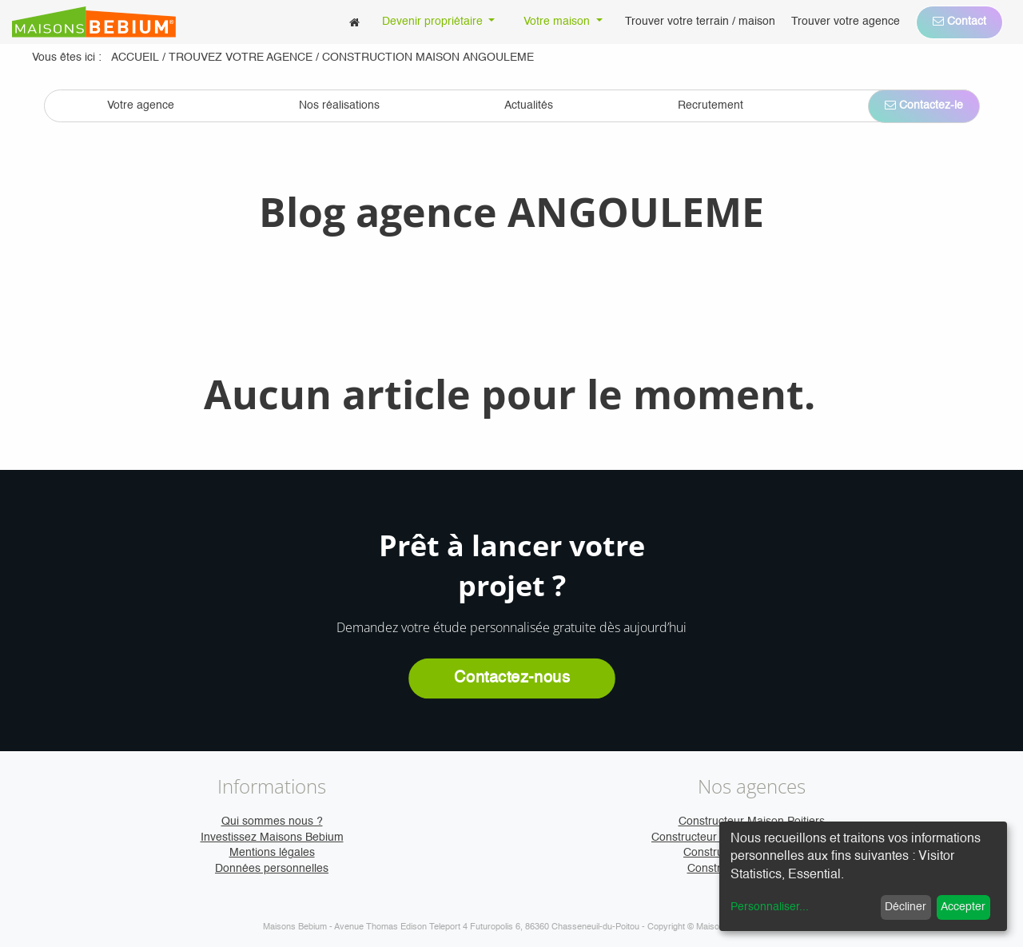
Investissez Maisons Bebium (272, 837)
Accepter (963, 907)
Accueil (135, 57)
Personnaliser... (769, 907)
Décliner (905, 907)
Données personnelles (271, 868)
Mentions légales (272, 852)
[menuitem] (354, 22)
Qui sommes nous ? (272, 821)
